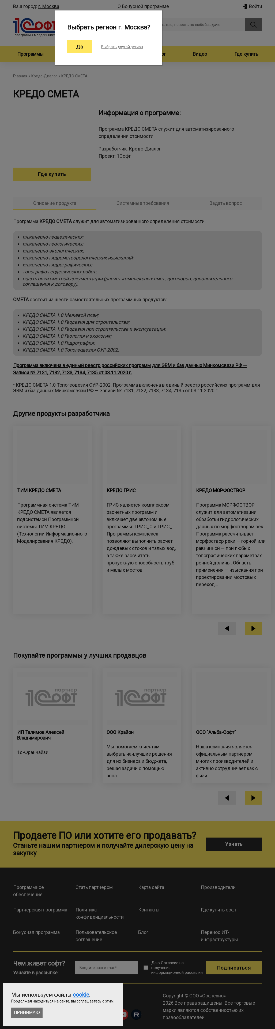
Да (79, 46)
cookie (81, 995)
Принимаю (27, 1012)
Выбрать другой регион (122, 47)
